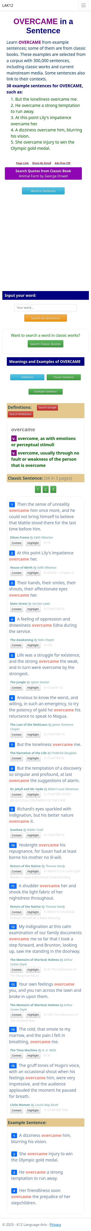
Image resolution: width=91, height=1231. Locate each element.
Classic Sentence (63, 377)
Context (17, 543)
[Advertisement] (45, 244)
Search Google (47, 407)
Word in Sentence (43, 191)
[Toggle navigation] (83, 5)
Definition (27, 377)
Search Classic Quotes (45, 344)
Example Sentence (45, 391)
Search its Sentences (45, 318)
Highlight (33, 543)
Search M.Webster (21, 414)
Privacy (55, 1224)
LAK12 (7, 5)
